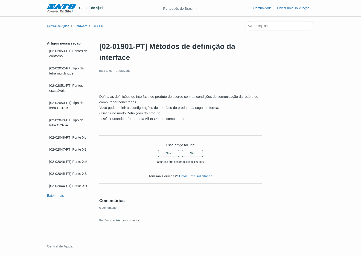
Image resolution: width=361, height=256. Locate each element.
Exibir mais (55, 195)
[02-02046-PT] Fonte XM (68, 162)
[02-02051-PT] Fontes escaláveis (66, 88)
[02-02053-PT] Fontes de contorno (68, 53)
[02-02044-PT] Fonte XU (68, 186)
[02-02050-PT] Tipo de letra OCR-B (66, 105)
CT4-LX (98, 26)
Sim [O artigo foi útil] (168, 153)
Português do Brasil (180, 8)
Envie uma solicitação (196, 176)
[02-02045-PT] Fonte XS (68, 174)
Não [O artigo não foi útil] (192, 153)
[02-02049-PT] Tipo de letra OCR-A (66, 122)
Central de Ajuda (58, 26)
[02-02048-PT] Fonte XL (67, 137)
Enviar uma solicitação (293, 8)
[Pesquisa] (279, 25)
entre (116, 220)
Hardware (80, 26)
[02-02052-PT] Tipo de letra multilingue (66, 70)
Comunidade (262, 8)
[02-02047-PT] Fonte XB (68, 149)
